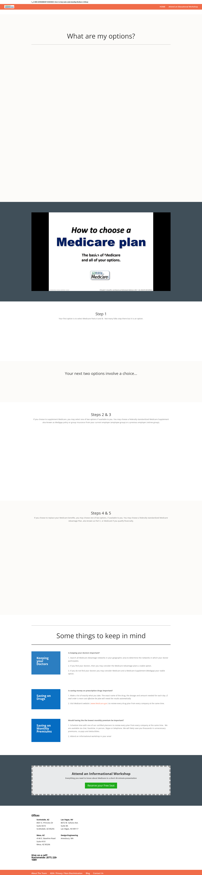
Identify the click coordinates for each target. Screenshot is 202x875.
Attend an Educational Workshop (183, 7)
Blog (88, 806)
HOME (162, 7)
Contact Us (98, 806)
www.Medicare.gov (98, 637)
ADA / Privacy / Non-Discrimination (66, 806)
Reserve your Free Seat (101, 719)
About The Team (39, 806)
